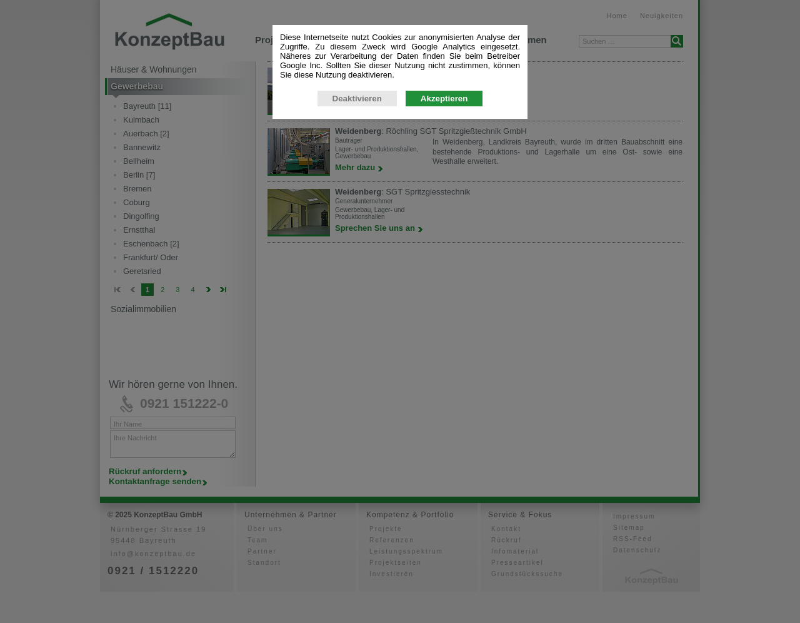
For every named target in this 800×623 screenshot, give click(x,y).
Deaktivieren (357, 98)
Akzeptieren (444, 98)
